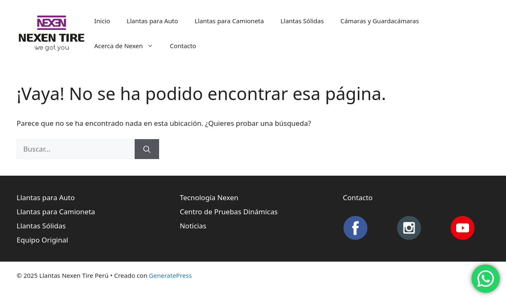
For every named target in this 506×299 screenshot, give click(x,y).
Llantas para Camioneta (229, 21)
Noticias (193, 225)
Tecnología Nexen (209, 197)
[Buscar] (147, 149)
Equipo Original (42, 240)
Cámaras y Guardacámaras (379, 21)
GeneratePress (170, 275)
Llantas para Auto (152, 21)
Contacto (183, 46)
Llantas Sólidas (302, 21)
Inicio (102, 21)
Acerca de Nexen (128, 45)
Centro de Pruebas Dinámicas (229, 211)
